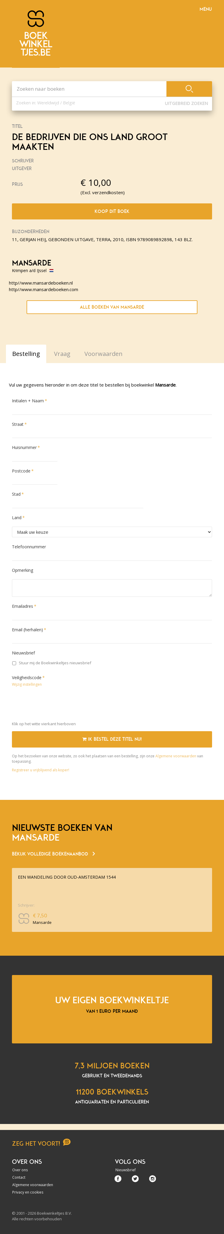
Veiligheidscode (26, 677)
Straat (18, 424)
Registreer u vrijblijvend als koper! (40, 770)
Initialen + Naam (28, 401)
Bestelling (26, 354)
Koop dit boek (112, 211)
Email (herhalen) (27, 629)
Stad (16, 494)
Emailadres (22, 606)
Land (16, 517)
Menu (206, 9)
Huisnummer (24, 447)
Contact (18, 1177)
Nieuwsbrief (23, 653)
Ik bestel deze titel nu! (112, 739)
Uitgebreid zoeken (186, 103)
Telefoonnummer (29, 547)
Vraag (62, 354)
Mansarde (31, 263)
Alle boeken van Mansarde (112, 307)
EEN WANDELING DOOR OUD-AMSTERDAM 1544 (67, 877)
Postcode (21, 471)
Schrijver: (26, 905)
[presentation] (57, 705)
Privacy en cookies (27, 1192)
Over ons (20, 1169)
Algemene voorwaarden (175, 756)
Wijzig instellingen (27, 684)
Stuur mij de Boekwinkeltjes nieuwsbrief (51, 662)
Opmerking (22, 570)
